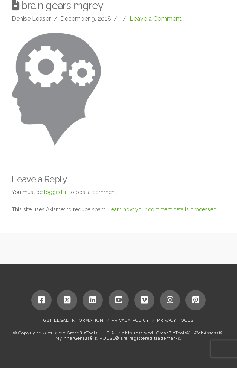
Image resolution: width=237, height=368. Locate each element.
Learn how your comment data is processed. (163, 209)
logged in (56, 192)
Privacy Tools (175, 320)
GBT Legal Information (73, 320)
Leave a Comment (156, 18)
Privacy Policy (130, 320)
